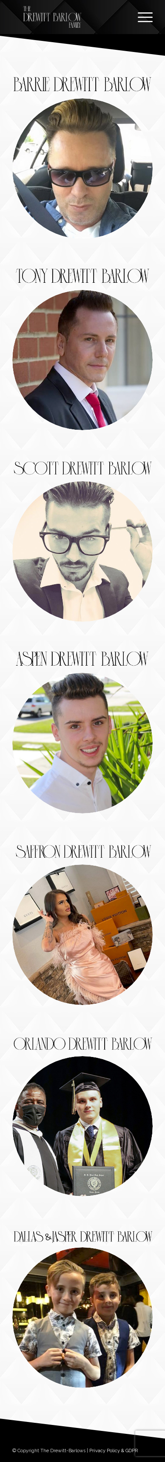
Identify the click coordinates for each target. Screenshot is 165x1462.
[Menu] (141, 17)
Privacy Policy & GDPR (113, 1450)
